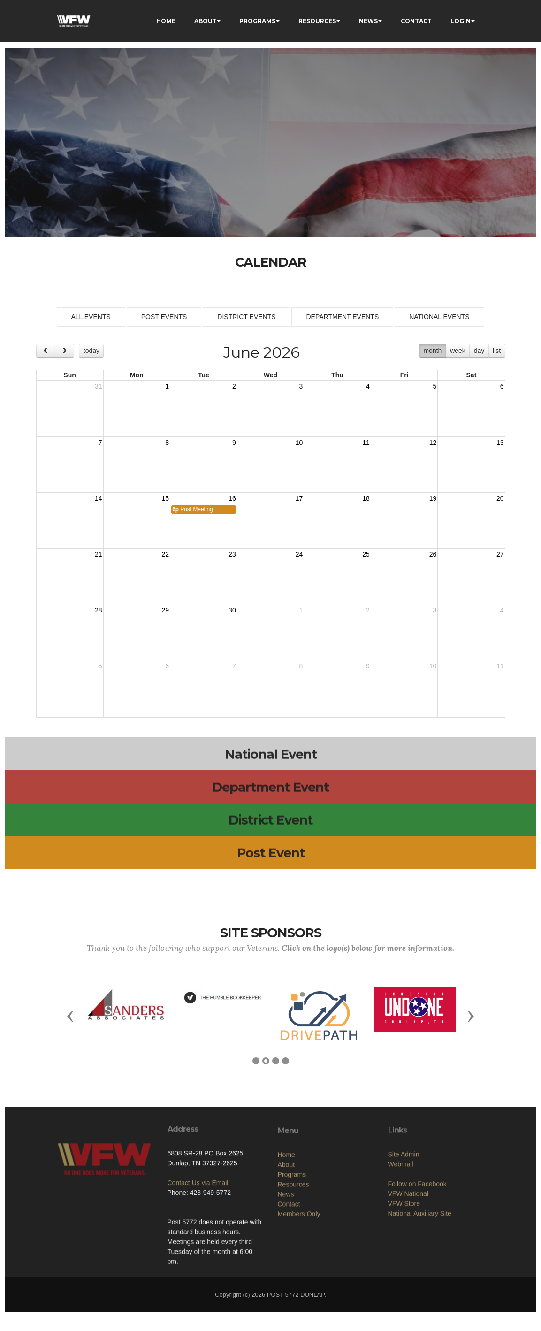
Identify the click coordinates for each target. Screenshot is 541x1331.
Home (286, 1213)
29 (165, 610)
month (432, 350)
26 (433, 554)
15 (165, 498)
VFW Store (404, 1257)
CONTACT (416, 20)
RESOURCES (317, 20)
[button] (70, 1015)
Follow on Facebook (417, 1237)
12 (433, 442)
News (286, 1253)
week (457, 350)
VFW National (408, 1247)
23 (232, 554)
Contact (289, 1263)
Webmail (400, 1217)
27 (500, 554)
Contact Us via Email (198, 1224)
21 (98, 554)
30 (232, 610)
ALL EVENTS (91, 317)
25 (366, 554)
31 (98, 386)
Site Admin (403, 1207)
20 (500, 498)
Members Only (299, 1273)
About (286, 1223)
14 (98, 498)
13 (500, 442)
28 (98, 610)
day (479, 350)
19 (433, 498)
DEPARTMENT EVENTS (342, 317)
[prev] (45, 351)
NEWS (368, 20)
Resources (293, 1243)
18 (366, 498)
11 (366, 442)
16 (232, 498)
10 (299, 442)
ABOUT (205, 20)
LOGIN (460, 20)
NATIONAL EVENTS (439, 317)
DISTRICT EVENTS (246, 317)
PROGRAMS (257, 20)
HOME (165, 20)
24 (299, 554)
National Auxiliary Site (419, 1266)
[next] (64, 351)
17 (299, 498)
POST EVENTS (164, 317)
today (91, 350)
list (497, 350)
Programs (292, 1233)
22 (165, 554)
